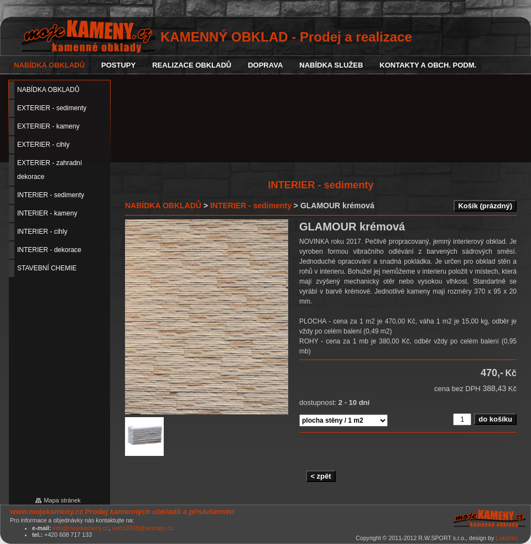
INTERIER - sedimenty (250, 205)
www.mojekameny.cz (46, 511)
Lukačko (507, 538)
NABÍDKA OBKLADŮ (163, 205)
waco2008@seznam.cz (142, 528)
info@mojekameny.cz (80, 528)
